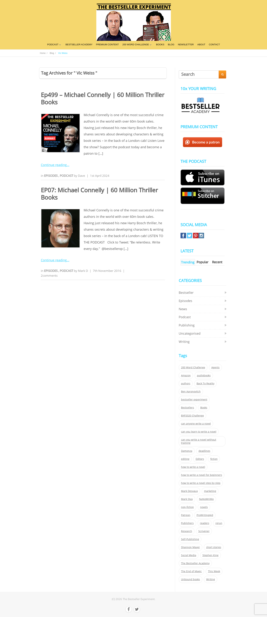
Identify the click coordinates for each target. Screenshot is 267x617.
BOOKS (160, 44)
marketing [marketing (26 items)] (210, 491)
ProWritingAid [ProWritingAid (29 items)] (205, 515)
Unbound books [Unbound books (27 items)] (190, 579)
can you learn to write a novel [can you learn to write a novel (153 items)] (198, 431)
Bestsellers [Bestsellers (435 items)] (187, 407)
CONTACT (214, 44)
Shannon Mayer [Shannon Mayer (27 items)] (190, 547)
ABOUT (201, 44)
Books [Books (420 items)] (203, 407)
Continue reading (54, 165)
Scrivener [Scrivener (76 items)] (204, 531)
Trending (187, 262)
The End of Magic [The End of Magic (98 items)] (191, 571)
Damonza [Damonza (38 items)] (186, 451)
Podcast (67, 176)
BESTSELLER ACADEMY (78, 44)
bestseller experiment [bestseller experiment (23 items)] (194, 399)
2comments (49, 275)
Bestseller (186, 292)
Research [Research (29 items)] (186, 531)
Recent (217, 262)
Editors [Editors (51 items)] (200, 459)
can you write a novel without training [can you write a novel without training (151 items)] (198, 441)
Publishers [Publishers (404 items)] (187, 523)
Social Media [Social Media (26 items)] (188, 555)
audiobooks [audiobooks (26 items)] (204, 375)
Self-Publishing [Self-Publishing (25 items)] (190, 539)
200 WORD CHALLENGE (135, 44)
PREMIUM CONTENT (107, 44)
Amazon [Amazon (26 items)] (186, 375)
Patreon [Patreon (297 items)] (185, 515)
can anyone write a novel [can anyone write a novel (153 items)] (196, 423)
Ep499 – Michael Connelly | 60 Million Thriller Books (102, 98)
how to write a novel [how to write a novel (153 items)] (193, 467)
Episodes (51, 176)
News (183, 309)
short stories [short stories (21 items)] (213, 547)
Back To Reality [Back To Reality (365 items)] (205, 383)
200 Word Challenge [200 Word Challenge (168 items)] (193, 367)
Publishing (187, 325)
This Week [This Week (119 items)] (214, 571)
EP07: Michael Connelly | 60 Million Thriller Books (99, 193)
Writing (184, 341)
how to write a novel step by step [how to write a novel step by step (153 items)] (200, 483)
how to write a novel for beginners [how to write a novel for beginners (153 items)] (201, 475)
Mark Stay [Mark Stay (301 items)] (187, 499)
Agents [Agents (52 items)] (215, 367)
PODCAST (52, 44)
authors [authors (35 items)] (185, 383)
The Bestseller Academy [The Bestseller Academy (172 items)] (195, 563)
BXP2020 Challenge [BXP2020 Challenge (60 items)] (192, 415)
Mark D (83, 271)
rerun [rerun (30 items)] (218, 523)
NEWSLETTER (186, 44)
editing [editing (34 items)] (185, 459)
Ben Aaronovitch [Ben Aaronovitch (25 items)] (191, 391)
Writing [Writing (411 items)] (210, 579)
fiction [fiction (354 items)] (214, 459)
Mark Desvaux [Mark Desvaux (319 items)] (189, 491)
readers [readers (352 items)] (204, 523)
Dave (81, 176)
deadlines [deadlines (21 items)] (204, 451)
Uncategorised (189, 333)
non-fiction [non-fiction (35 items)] (187, 507)
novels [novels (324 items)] (204, 507)
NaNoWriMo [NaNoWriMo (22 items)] (206, 499)
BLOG (171, 44)
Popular (202, 262)
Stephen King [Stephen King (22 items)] (210, 555)
